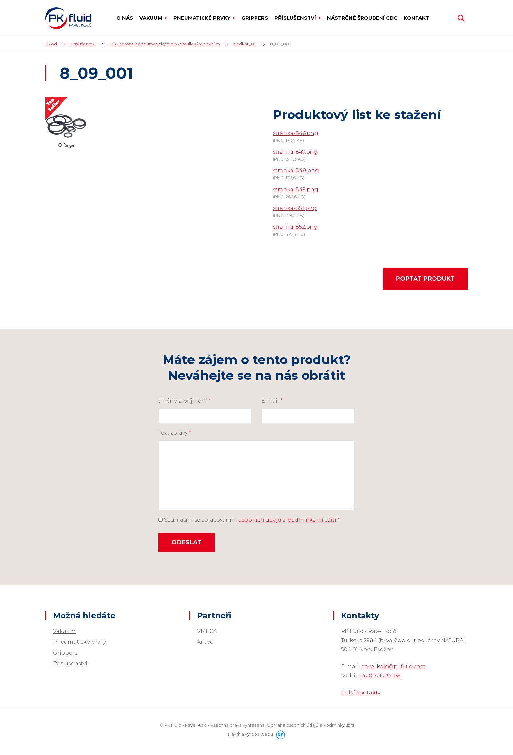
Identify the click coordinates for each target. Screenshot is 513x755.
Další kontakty (360, 693)
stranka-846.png (295, 133)
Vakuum (64, 631)
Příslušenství (70, 663)
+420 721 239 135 (380, 676)
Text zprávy (174, 433)
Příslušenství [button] (295, 18)
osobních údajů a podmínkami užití (287, 520)
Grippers (65, 653)
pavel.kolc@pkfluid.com (393, 666)
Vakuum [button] (151, 18)
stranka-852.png (295, 227)
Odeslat (186, 542)
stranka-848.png (296, 170)
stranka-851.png (295, 208)
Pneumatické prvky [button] (202, 18)
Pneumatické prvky (79, 642)
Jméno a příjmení (184, 401)
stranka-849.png (295, 189)
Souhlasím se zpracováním (249, 520)
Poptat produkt (425, 278)
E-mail (272, 401)
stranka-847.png (295, 152)
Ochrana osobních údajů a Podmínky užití (310, 725)
